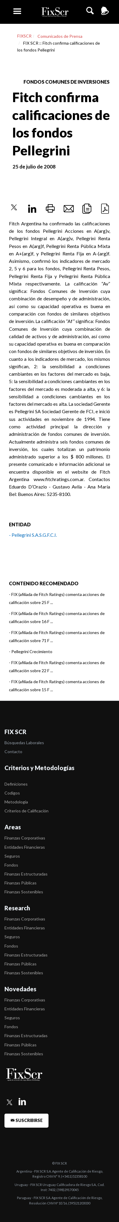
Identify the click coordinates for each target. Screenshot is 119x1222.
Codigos (12, 792)
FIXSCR (24, 35)
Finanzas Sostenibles (23, 891)
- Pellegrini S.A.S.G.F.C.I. (33, 535)
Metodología (16, 801)
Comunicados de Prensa (59, 36)
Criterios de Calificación (26, 810)
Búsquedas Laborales (24, 742)
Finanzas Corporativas (24, 837)
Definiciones (16, 783)
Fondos (11, 864)
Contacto (13, 751)
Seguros (12, 856)
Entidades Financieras (24, 847)
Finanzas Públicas (20, 882)
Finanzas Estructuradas (26, 873)
